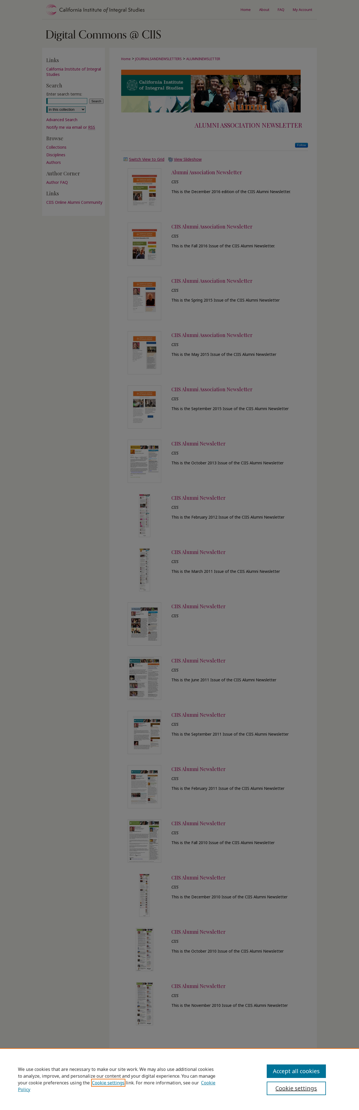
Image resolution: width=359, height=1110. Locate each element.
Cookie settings (108, 1083)
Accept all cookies (296, 1071)
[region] (179, 1079)
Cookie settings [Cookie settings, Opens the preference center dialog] (296, 1088)
